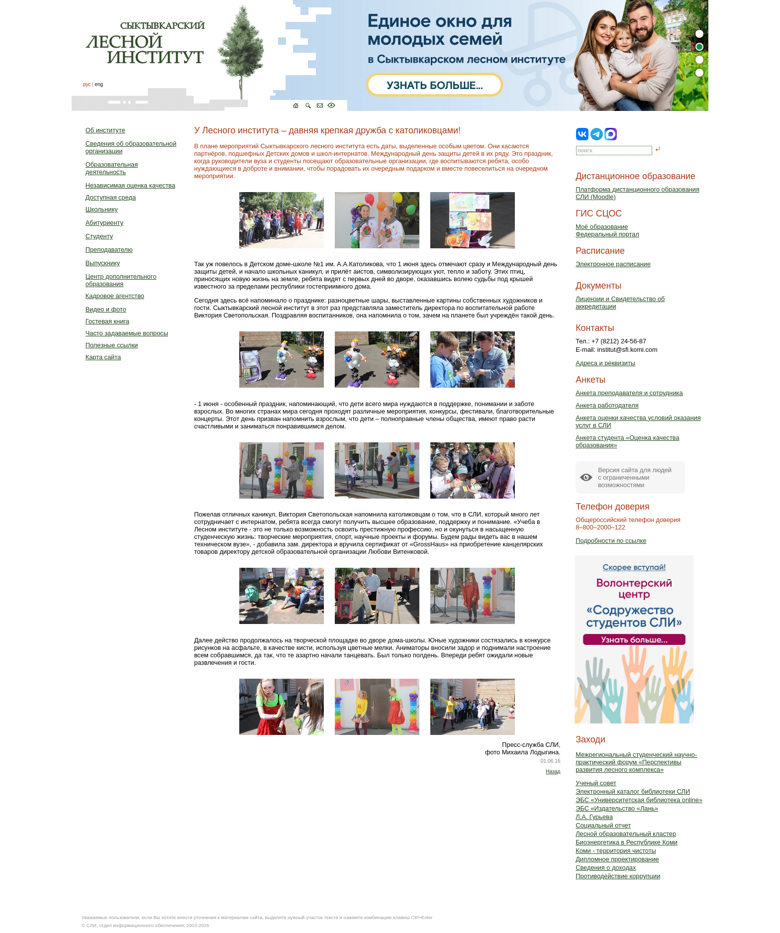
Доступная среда (111, 197)
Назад (553, 771)
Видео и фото (106, 309)
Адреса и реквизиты (605, 363)
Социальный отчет (603, 825)
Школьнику (102, 209)
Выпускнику (103, 263)
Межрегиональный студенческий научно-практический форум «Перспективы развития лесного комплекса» (636, 762)
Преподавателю (109, 249)
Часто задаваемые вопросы (127, 333)
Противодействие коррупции (618, 876)
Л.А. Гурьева (594, 817)
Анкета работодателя (607, 405)
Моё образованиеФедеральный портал (607, 230)
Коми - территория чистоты (616, 850)
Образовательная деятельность (112, 168)
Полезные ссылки (112, 345)
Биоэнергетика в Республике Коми (627, 842)
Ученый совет (596, 783)
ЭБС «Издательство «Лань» (617, 808)
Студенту (99, 236)
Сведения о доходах (606, 867)
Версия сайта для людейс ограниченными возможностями (635, 477)
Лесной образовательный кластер (626, 833)
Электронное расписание (613, 264)
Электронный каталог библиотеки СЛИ (633, 791)
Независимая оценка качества (131, 185)
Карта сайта (103, 357)
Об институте (105, 130)
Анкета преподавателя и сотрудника (629, 393)
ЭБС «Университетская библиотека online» (639, 800)
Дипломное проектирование (617, 859)
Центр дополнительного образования (121, 280)
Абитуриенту (104, 222)
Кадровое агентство (115, 296)
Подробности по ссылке (611, 540)
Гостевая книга (107, 321)
